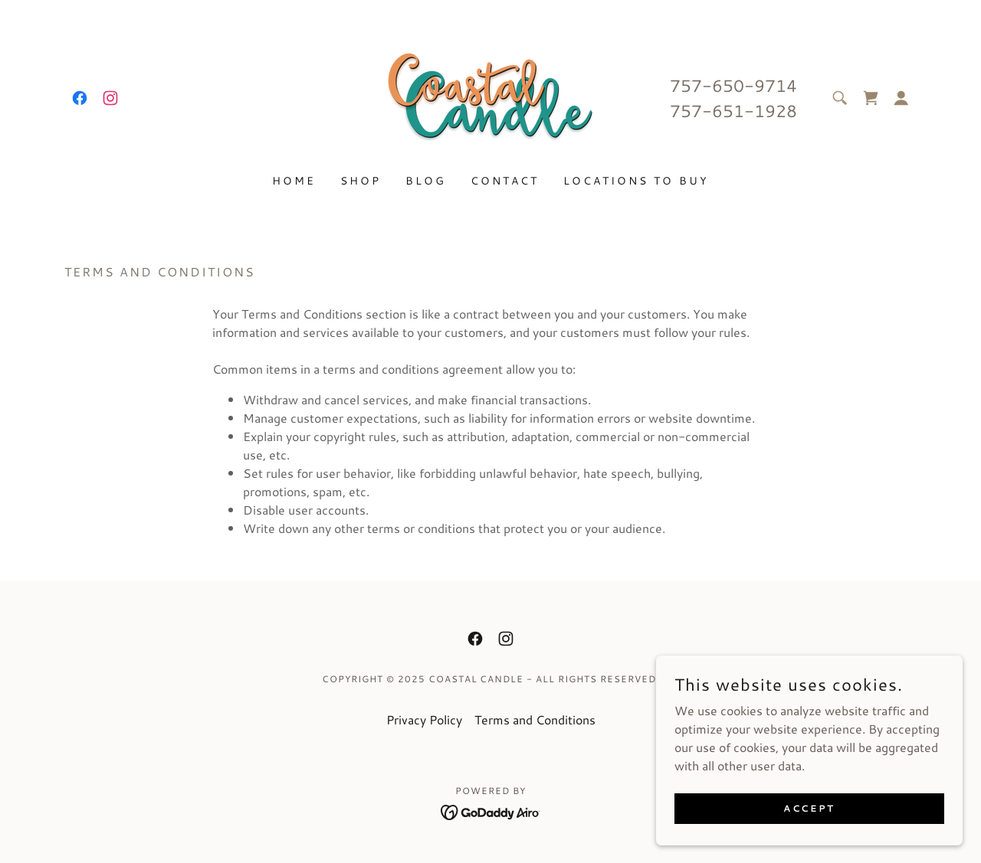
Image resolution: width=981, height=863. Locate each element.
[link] (79, 98)
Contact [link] (505, 180)
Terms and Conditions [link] (534, 719)
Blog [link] (425, 180)
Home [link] (294, 180)
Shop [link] (360, 180)
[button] (901, 98)
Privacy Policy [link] (424, 719)
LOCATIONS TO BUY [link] (636, 180)
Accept (809, 839)
